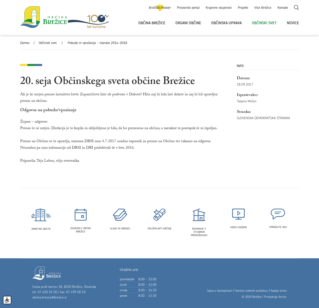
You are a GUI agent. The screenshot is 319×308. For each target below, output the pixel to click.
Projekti (243, 7)
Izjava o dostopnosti (219, 290)
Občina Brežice (151, 22)
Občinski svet (264, 22)
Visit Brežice (262, 7)
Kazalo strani (279, 290)
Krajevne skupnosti (219, 7)
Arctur (283, 297)
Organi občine (188, 22)
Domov (24, 43)
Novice (293, 22)
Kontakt (282, 7)
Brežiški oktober (160, 7)
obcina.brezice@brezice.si (49, 297)
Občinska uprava (226, 22)
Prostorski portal (188, 7)
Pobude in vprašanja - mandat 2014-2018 (97, 43)
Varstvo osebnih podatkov (251, 290)
